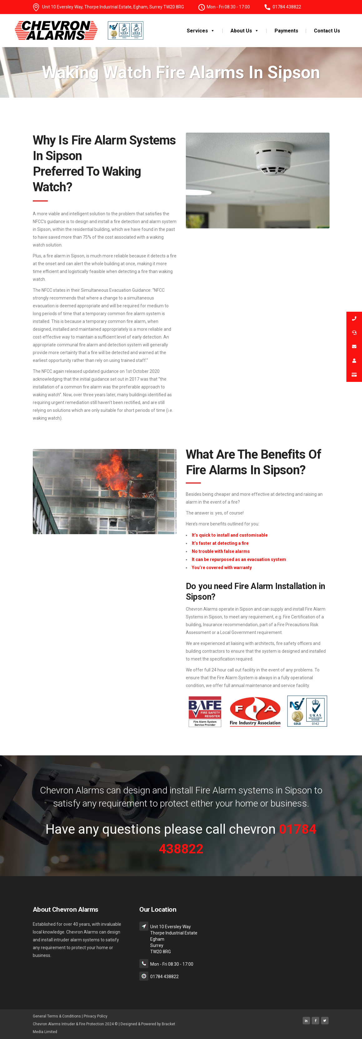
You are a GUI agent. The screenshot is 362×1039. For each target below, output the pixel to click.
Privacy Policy (95, 1016)
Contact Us (327, 31)
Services (201, 31)
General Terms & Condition (56, 1016)
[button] (211, 31)
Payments (286, 31)
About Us (245, 31)
